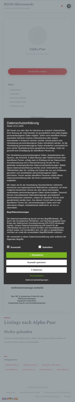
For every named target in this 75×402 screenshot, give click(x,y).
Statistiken (46, 246)
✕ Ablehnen (36, 270)
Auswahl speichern (36, 262)
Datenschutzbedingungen (36, 280)
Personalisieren (37, 276)
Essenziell (13, 246)
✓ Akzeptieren (36, 255)
